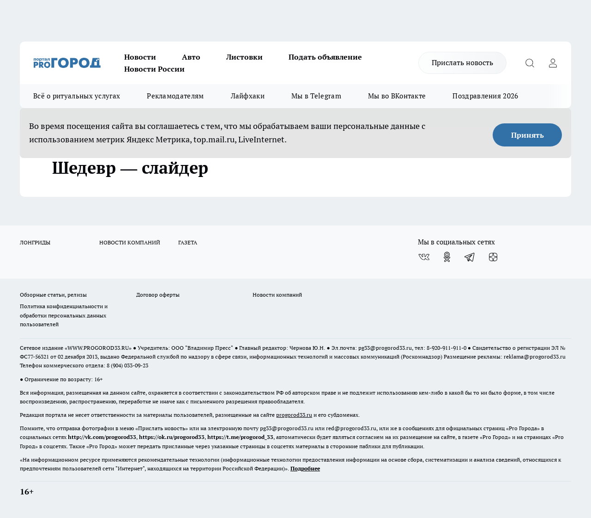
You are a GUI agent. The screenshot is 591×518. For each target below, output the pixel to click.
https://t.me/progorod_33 (240, 436)
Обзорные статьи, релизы (53, 294)
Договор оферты (158, 294)
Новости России (154, 68)
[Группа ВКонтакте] (423, 257)
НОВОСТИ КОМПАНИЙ (129, 242)
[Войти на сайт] (552, 63)
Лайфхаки (248, 95)
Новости (140, 56)
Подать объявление (325, 56)
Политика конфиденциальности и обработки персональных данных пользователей (64, 315)
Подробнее (305, 468)
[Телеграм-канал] (470, 257)
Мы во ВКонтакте (397, 95)
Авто (191, 56)
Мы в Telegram (316, 95)
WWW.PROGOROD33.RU (98, 347)
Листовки (244, 56)
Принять (527, 135)
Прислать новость (462, 62)
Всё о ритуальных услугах (76, 95)
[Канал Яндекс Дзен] (493, 257)
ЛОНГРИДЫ (35, 242)
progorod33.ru (294, 414)
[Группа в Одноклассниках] (446, 257)
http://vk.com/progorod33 (102, 436)
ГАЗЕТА (187, 242)
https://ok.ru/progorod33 (172, 436)
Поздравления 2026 (485, 95)
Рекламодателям (175, 95)
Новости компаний (277, 294)
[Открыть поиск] (529, 63)
